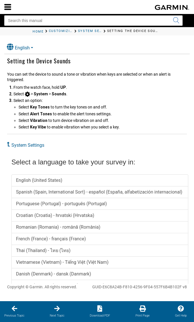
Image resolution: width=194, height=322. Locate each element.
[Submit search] (176, 20)
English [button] (18, 47)
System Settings (27, 145)
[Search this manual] (93, 20)
